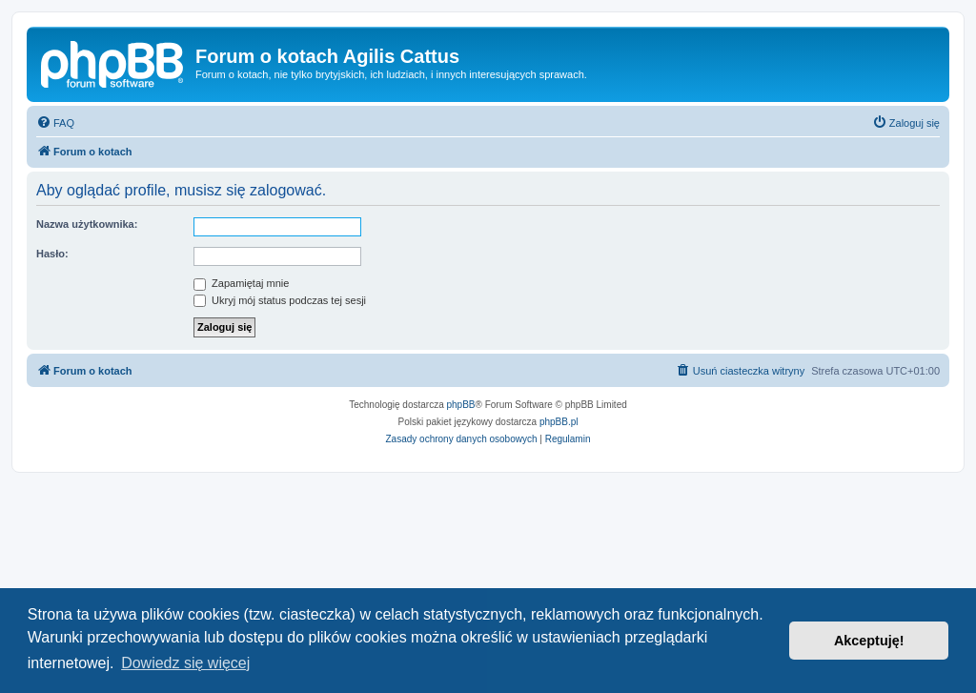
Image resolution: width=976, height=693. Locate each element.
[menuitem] (55, 123)
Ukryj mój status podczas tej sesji (279, 300)
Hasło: (52, 253)
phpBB (461, 404)
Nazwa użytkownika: (86, 224)
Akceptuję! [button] (869, 640)
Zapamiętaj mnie (241, 283)
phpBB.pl (559, 422)
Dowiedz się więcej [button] (185, 663)
